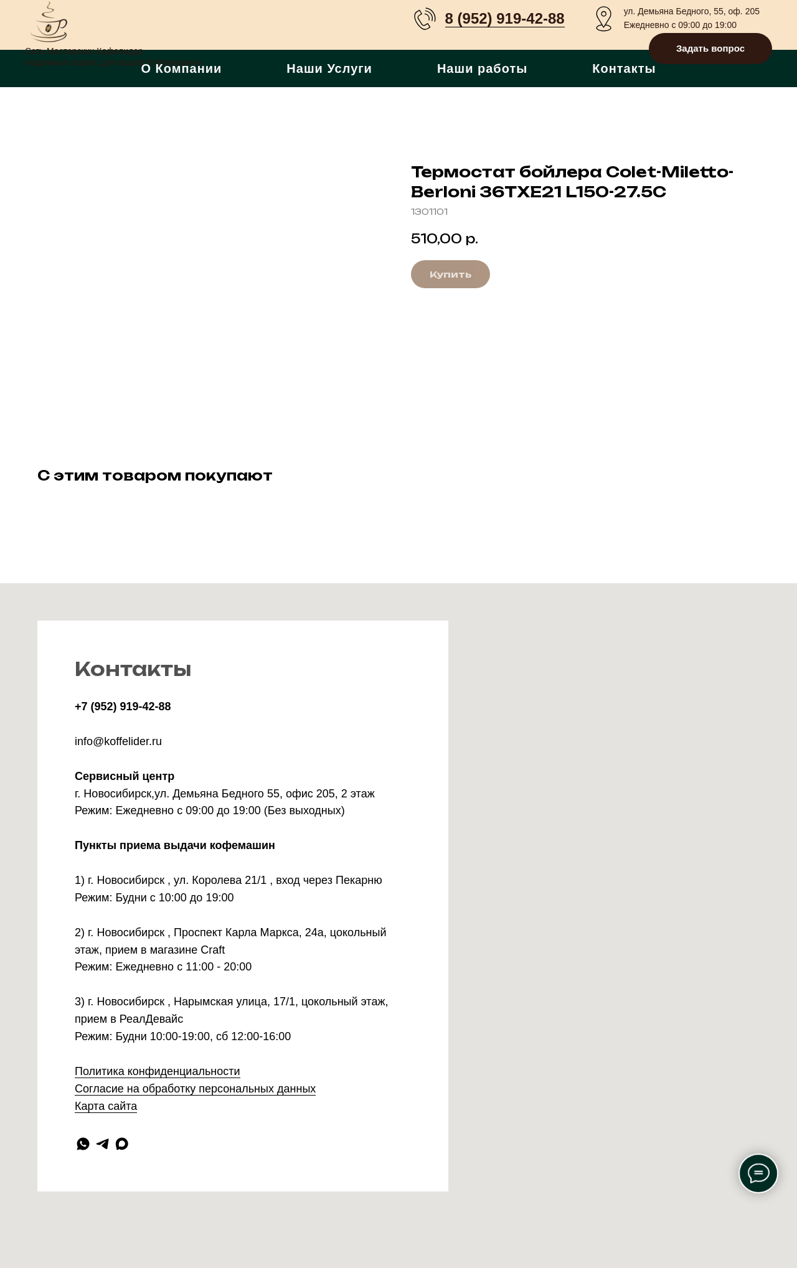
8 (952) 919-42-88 (505, 18)
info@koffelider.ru (118, 741)
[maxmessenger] (122, 1144)
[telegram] (102, 1144)
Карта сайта (106, 1106)
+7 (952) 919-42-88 (123, 706)
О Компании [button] (181, 68)
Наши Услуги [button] (329, 68)
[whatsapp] (83, 1144)
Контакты (624, 68)
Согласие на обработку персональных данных (195, 1088)
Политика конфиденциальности (157, 1071)
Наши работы (482, 68)
